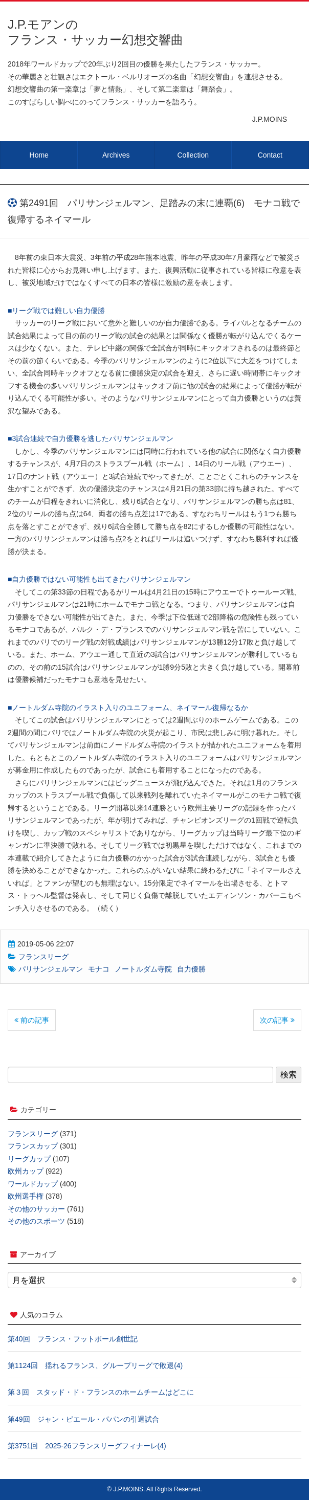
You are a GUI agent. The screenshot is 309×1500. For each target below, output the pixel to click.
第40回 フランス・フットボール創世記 (73, 1339)
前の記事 (31, 1020)
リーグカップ (29, 1159)
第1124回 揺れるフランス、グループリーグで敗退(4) (95, 1365)
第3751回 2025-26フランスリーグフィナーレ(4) (87, 1446)
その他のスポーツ (36, 1221)
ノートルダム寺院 (143, 969)
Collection (193, 155)
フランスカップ (33, 1146)
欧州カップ (25, 1171)
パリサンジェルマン (50, 969)
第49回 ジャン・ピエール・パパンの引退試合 (83, 1419)
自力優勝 (191, 969)
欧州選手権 (25, 1196)
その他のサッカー (36, 1209)
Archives (116, 155)
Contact (270, 155)
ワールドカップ (33, 1184)
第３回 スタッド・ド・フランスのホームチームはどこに (101, 1392)
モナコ (98, 969)
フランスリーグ (43, 957)
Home (39, 155)
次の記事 (277, 1020)
